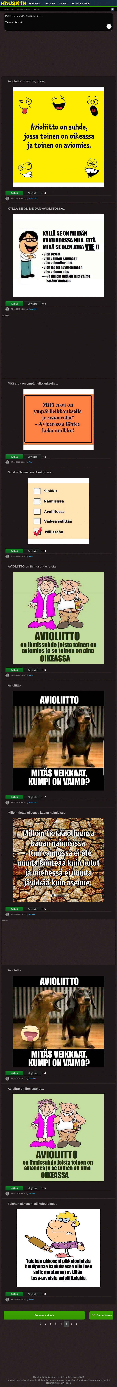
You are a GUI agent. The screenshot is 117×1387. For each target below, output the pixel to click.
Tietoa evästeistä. (14, 22)
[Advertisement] (58, 54)
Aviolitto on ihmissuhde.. (26, 1088)
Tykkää (14, 193)
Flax (30, 462)
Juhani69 (32, 309)
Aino (30, 556)
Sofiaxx (31, 914)
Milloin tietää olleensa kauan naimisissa (36, 812)
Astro (30, 675)
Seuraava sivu (44, 1315)
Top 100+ (50, 3)
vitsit (6, 9)
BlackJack (32, 198)
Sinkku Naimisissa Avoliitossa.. (30, 472)
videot (37, 9)
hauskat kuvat (24, 9)
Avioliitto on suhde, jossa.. (27, 81)
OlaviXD (31, 1078)
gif (12, 9)
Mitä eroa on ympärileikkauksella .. (33, 383)
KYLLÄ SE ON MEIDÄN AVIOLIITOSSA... (37, 208)
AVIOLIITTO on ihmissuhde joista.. (32, 566)
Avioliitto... (15, 685)
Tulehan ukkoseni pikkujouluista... (32, 1203)
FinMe (31, 1299)
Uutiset (63, 3)
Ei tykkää (32, 193)
